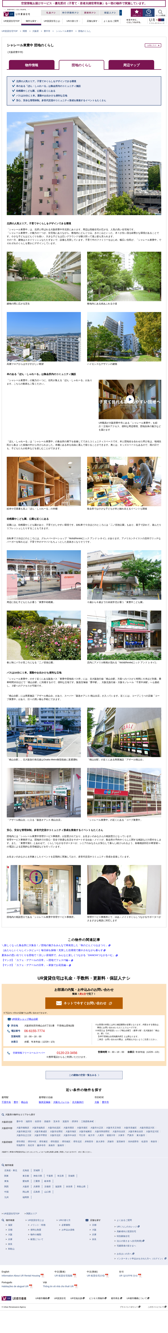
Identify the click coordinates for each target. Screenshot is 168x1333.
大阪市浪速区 (130, 1128)
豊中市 (47, 31)
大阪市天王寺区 (113, 1128)
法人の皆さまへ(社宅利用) (130, 1241)
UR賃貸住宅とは (36, 1220)
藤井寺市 (41, 1145)
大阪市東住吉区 (135, 1131)
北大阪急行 (78, 1102)
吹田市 (38, 1121)
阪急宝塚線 (44, 1102)
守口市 (82, 1135)
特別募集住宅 (123, 1236)
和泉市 (154, 1141)
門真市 (130, 1135)
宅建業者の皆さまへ (126, 1245)
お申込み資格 (68, 1229)
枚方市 (91, 1135)
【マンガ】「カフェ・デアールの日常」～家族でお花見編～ (35, 965)
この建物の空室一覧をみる (83, 1075)
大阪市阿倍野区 (102, 1131)
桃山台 (24, 1102)
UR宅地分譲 (77, 1298)
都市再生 (116, 1298)
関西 (25, 31)
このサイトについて (157, 1307)
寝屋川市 (111, 1135)
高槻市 (47, 1121)
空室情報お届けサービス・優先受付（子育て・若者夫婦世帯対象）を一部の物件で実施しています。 (84, 3)
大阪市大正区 (96, 1128)
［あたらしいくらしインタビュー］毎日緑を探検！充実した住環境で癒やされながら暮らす (52, 950)
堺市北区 (77, 1141)
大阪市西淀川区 (147, 1128)
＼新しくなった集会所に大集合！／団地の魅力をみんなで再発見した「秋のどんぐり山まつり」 (55, 945)
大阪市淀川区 (152, 1131)
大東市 (121, 1135)
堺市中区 (32, 1141)
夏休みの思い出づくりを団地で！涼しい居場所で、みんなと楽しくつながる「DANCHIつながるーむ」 (58, 955)
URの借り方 (65, 1220)
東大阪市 (141, 1135)
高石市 (31, 1145)
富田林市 (121, 1141)
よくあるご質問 (124, 1220)
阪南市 (61, 1145)
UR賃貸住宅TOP (10, 31)
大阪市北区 (55, 1135)
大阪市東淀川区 (23, 1131)
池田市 (29, 1121)
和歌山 (11, 1249)
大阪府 (35, 31)
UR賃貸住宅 (60, 1298)
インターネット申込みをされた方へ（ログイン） (141, 1258)
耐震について (36, 1239)
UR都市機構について (138, 1298)
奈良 (10, 1244)
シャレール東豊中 (64, 31)
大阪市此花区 (54, 1128)
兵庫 (10, 1239)
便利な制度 (35, 1229)
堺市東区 (43, 1141)
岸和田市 (89, 1141)
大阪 (97, 1102)
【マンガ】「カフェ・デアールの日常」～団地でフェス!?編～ (36, 960)
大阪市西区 (68, 1128)
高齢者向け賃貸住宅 (126, 1231)
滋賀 (10, 1225)
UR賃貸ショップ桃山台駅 (25, 1019)
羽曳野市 (20, 1145)
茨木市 (56, 1121)
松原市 (144, 1141)
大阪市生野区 (56, 1131)
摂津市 (75, 1121)
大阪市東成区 (40, 1131)
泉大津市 (100, 1141)
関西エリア (31, 1213)
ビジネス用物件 (98, 1298)
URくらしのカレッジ (128, 1226)
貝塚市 (110, 1141)
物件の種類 (35, 1234)
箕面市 (66, 1121)
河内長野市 (133, 1141)
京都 (10, 1229)
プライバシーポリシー (130, 1307)
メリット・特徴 (37, 1225)
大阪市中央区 (69, 1135)
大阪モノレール (61, 1102)
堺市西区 (55, 1141)
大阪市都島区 (22, 1128)
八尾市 (101, 1135)
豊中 (16, 1102)
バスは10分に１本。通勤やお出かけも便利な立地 (41, 95)
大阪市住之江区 (23, 1135)
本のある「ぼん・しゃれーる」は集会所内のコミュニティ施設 (48, 86)
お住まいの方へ (125, 1254)
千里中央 (6, 1102)
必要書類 (66, 1225)
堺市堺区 (20, 1141)
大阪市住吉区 (118, 1131)
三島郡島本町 (87, 1121)
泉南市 (51, 1145)
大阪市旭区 (71, 1131)
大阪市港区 (82, 1128)
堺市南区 (66, 1141)
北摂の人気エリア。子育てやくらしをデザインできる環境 (46, 81)
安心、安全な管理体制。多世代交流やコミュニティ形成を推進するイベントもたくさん (61, 100)
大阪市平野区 (40, 1135)
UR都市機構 (42, 1298)
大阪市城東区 (85, 1131)
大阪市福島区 (38, 1128)
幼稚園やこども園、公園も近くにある (35, 91)
